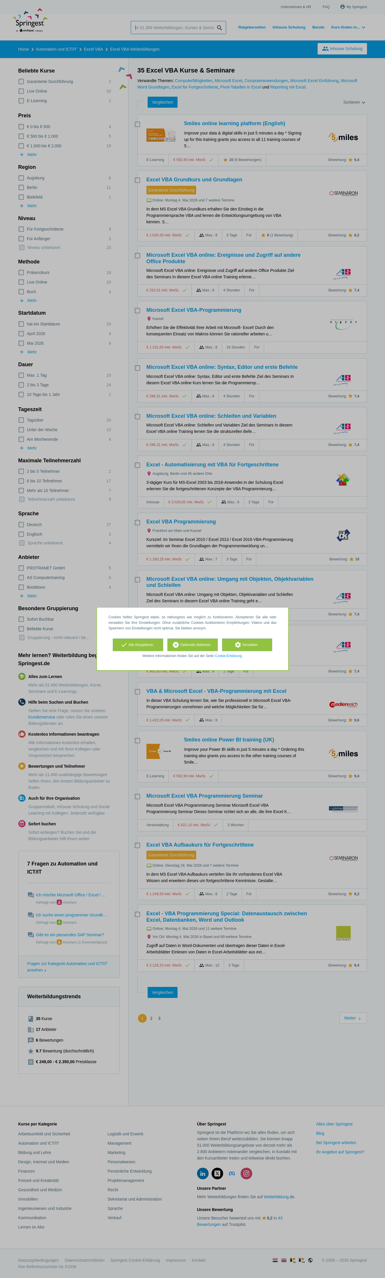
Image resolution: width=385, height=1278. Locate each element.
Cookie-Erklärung (228, 656)
